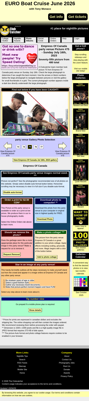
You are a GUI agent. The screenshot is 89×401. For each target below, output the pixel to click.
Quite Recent (80, 171)
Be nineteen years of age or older (20, 280)
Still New (80, 145)
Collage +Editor (5, 40)
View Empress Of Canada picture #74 (7, 149)
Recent (80, 196)
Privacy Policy (67, 376)
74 (24, 147)
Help (64, 39)
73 (18, 147)
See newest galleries (80, 241)
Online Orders (53, 40)
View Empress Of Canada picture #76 (62, 149)
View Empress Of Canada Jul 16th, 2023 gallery (35, 160)
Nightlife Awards (17, 40)
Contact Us (67, 360)
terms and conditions (52, 384)
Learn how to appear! (80, 219)
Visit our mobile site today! (80, 70)
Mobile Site (22, 369)
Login (77, 39)
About (66, 356)
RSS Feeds (22, 363)
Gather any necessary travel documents (23, 285)
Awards (67, 373)
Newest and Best (80, 94)
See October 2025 (81, 286)
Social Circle (41, 40)
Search (22, 360)
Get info (56, 17)
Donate (67, 369)
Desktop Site (18, 26)
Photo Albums (29, 40)
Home (22, 373)
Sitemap (22, 366)
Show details (35, 310)
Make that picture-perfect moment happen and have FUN (30, 287)
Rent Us (66, 366)
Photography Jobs (67, 363)
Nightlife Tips (22, 356)
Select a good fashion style (17, 283)
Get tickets (77, 17)
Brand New (80, 120)
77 (41, 147)
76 (36, 147)
